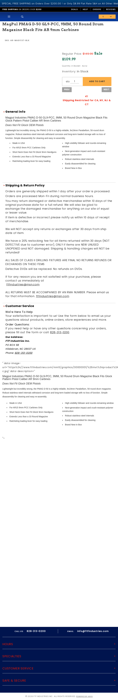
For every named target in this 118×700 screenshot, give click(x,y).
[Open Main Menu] (9, 16)
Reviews (111, 9)
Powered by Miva (84, 696)
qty (68, 81)
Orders (97, 9)
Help (85, 9)
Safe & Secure (14, 680)
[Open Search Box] (22, 16)
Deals (74, 9)
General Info (15, 112)
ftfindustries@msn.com (23, 284)
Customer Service (19, 306)
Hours (7, 644)
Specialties (11, 656)
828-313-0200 (59, 332)
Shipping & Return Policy (25, 185)
